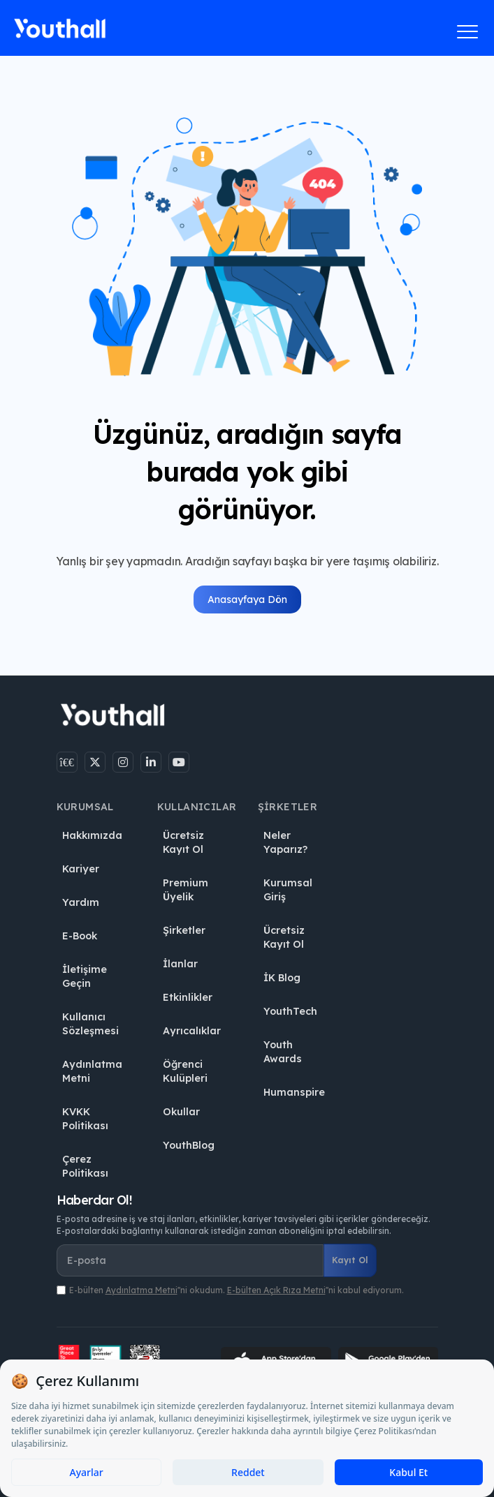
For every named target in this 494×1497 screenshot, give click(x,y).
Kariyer (80, 869)
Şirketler (184, 930)
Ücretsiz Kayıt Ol (183, 842)
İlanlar (180, 964)
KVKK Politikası (85, 1118)
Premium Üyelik (185, 890)
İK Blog (281, 977)
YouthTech (290, 1011)
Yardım (80, 902)
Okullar (181, 1111)
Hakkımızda (92, 835)
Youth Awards (282, 1051)
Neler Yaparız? (285, 842)
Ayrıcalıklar (192, 1031)
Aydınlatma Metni (92, 1071)
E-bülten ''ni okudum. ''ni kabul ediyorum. (236, 1290)
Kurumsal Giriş (287, 890)
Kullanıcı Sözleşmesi (90, 1024)
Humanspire (294, 1092)
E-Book (79, 936)
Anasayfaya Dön (247, 599)
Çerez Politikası (85, 1166)
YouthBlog (189, 1145)
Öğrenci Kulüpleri (185, 1071)
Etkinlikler (187, 997)
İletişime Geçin (84, 976)
